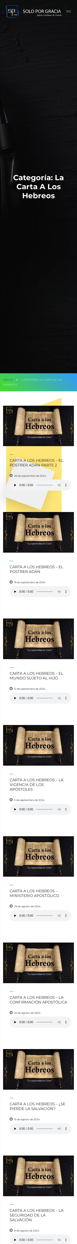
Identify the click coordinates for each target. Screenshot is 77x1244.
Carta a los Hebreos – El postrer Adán (36, 569)
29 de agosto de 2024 (27, 906)
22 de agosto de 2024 (27, 1012)
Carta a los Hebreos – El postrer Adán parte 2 (36, 462)
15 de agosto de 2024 (27, 1119)
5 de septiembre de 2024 (29, 800)
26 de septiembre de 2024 (30, 475)
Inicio (8, 379)
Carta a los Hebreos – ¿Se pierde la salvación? (37, 1106)
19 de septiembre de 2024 (29, 582)
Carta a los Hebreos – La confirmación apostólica (38, 1000)
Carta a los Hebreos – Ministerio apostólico (34, 893)
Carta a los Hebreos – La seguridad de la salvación (36, 1215)
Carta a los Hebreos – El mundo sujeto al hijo (36, 675)
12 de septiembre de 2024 (29, 688)
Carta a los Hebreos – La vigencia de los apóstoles (36, 785)
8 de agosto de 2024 (26, 1230)
